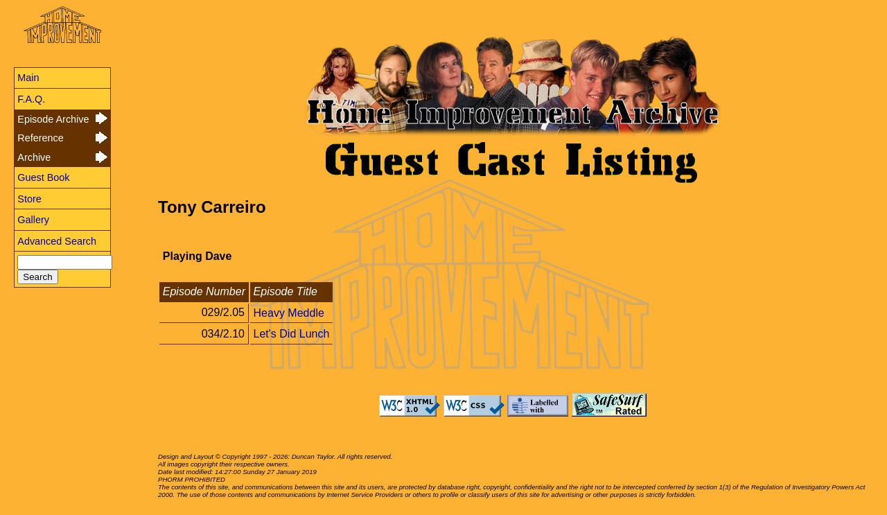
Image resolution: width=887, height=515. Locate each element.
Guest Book (43, 177)
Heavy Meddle (289, 312)
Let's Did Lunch (292, 334)
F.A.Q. (31, 99)
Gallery (33, 219)
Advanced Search (56, 241)
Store (29, 198)
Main (28, 77)
